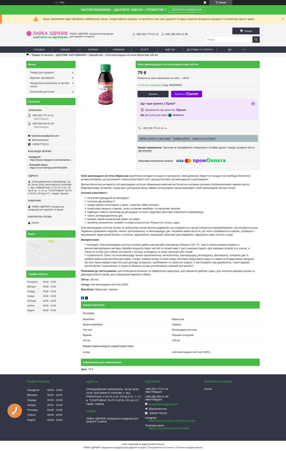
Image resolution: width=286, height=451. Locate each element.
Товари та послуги (42, 54)
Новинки (119, 49)
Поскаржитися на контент (161, 447)
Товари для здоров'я (42, 72)
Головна (39, 49)
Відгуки (170, 49)
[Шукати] (256, 39)
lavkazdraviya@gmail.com (45, 135)
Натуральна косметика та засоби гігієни (49, 85)
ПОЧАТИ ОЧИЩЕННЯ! (187, 9)
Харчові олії (96, 54)
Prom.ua (160, 444)
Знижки (93, 49)
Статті (144, 49)
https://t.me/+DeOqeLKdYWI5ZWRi (48, 167)
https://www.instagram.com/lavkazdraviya (51, 159)
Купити (153, 93)
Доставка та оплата (200, 49)
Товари (65, 49)
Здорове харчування (42, 77)
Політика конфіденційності (189, 447)
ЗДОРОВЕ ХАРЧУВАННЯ (71, 54)
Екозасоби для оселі (42, 91)
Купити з (186, 94)
